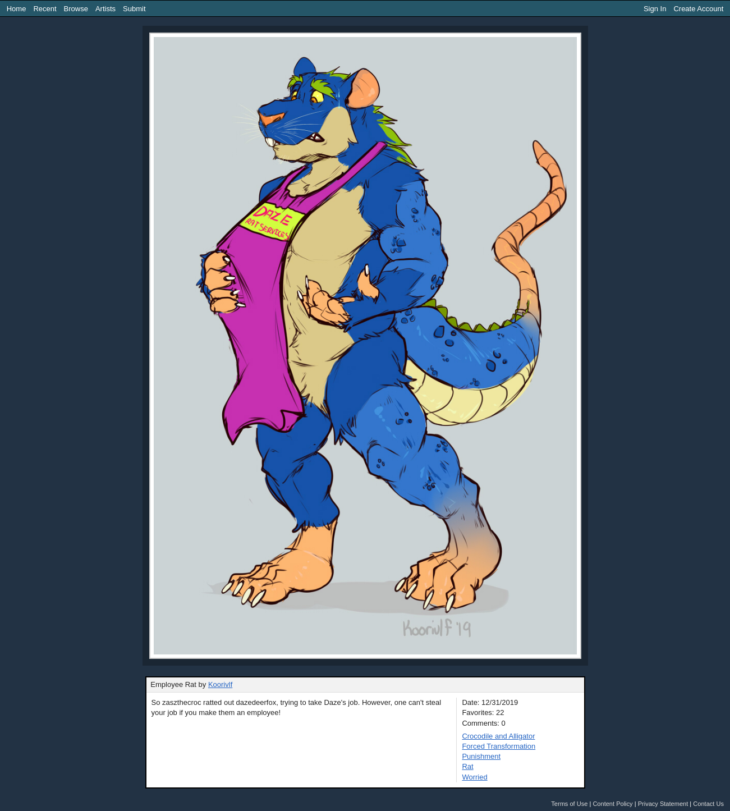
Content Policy (612, 803)
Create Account (698, 8)
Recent (44, 8)
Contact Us (708, 803)
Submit (134, 8)
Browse (76, 8)
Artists (105, 8)
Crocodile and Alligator (498, 736)
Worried (474, 777)
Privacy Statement (663, 803)
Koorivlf (220, 684)
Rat (467, 766)
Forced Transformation (498, 746)
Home (16, 8)
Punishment (481, 756)
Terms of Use (569, 803)
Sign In (655, 8)
